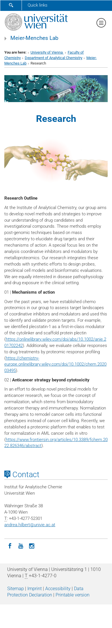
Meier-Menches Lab (34, 38)
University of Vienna (47, 52)
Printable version (73, 595)
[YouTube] (20, 545)
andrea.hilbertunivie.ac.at (29, 524)
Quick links (38, 5)
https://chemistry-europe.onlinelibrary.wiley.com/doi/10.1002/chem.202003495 (55, 364)
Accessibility (58, 588)
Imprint (34, 588)
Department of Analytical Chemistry (53, 58)
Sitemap (15, 588)
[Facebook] (9, 545)
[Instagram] (31, 545)
